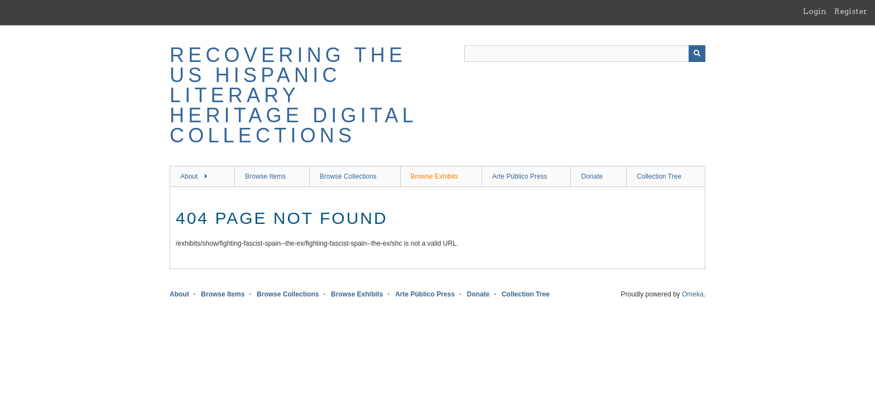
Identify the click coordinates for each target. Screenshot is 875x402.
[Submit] (697, 53)
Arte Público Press (519, 176)
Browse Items (265, 176)
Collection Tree (659, 176)
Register (850, 11)
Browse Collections (348, 176)
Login (814, 11)
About (189, 176)
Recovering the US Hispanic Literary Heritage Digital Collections (293, 95)
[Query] (584, 53)
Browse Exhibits (434, 176)
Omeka (693, 294)
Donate (592, 176)
